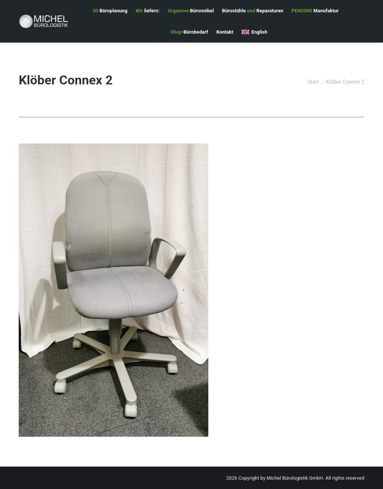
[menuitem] (110, 11)
